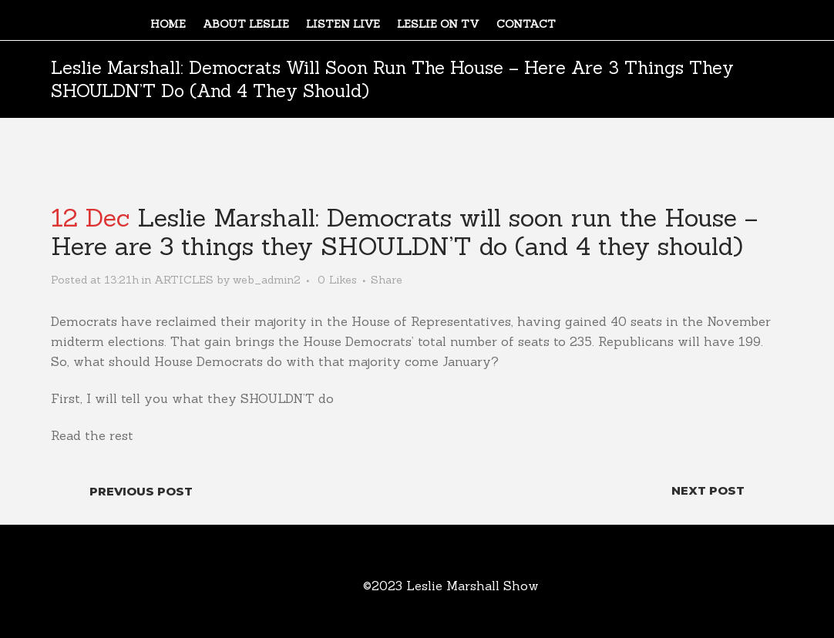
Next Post (708, 490)
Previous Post (141, 491)
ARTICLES (184, 280)
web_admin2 (267, 280)
